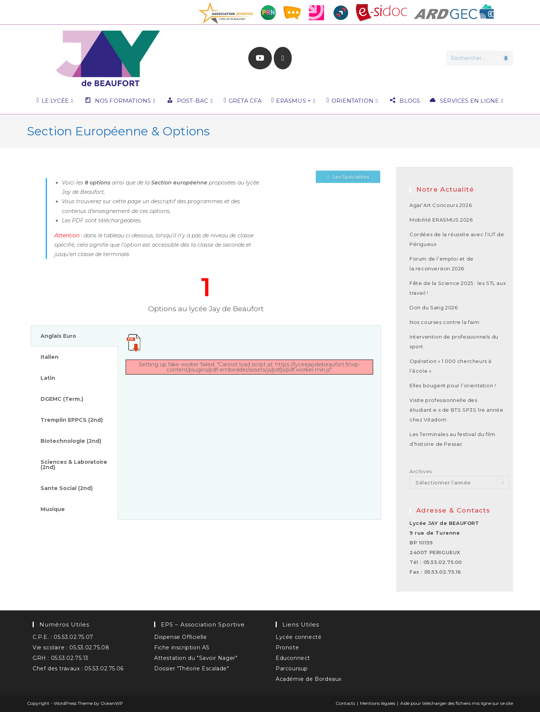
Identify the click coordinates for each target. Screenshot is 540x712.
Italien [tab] (49, 357)
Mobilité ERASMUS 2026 (441, 220)
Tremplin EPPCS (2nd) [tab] (71, 420)
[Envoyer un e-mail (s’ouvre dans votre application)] (282, 58)
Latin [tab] (47, 378)
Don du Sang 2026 (434, 307)
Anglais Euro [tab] (58, 336)
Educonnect (293, 658)
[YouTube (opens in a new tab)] (260, 58)
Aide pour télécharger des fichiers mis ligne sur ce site (456, 703)
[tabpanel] (249, 358)
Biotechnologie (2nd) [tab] (70, 441)
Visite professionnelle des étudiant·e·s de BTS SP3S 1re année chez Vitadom (456, 410)
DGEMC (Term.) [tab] (61, 399)
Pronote (287, 647)
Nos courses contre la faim (445, 322)
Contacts (345, 703)
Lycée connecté (298, 637)
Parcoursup (292, 668)
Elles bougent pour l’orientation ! (453, 385)
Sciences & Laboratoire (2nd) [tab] (73, 465)
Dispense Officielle (180, 637)
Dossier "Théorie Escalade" (191, 668)
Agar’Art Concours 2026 (441, 205)
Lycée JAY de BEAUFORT (444, 523)
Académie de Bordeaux (309, 679)
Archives (421, 471)
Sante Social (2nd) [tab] (66, 488)
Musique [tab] (52, 509)
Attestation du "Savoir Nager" (195, 658)
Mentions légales (377, 703)
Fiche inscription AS (182, 647)
